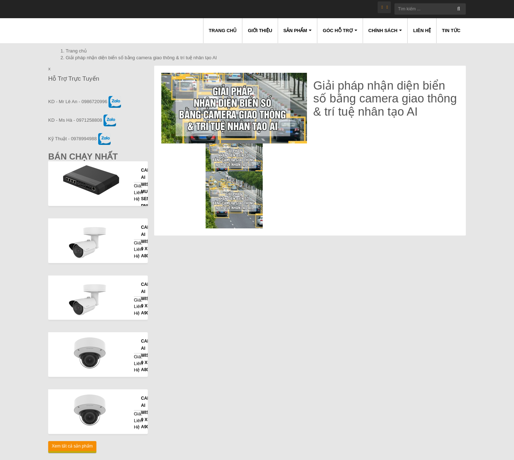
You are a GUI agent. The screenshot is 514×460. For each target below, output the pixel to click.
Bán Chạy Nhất (83, 156)
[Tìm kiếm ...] (430, 9)
